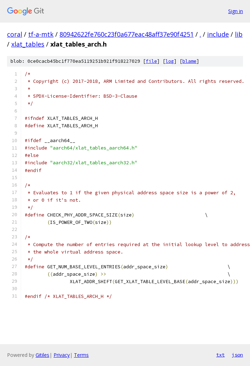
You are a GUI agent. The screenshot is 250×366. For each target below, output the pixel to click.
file (151, 61)
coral (14, 34)
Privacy (62, 355)
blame (189, 61)
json (237, 355)
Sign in (235, 11)
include (218, 34)
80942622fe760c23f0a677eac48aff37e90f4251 (127, 34)
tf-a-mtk (41, 34)
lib (239, 34)
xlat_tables (27, 44)
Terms (81, 355)
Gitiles (42, 355)
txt (220, 355)
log (169, 61)
